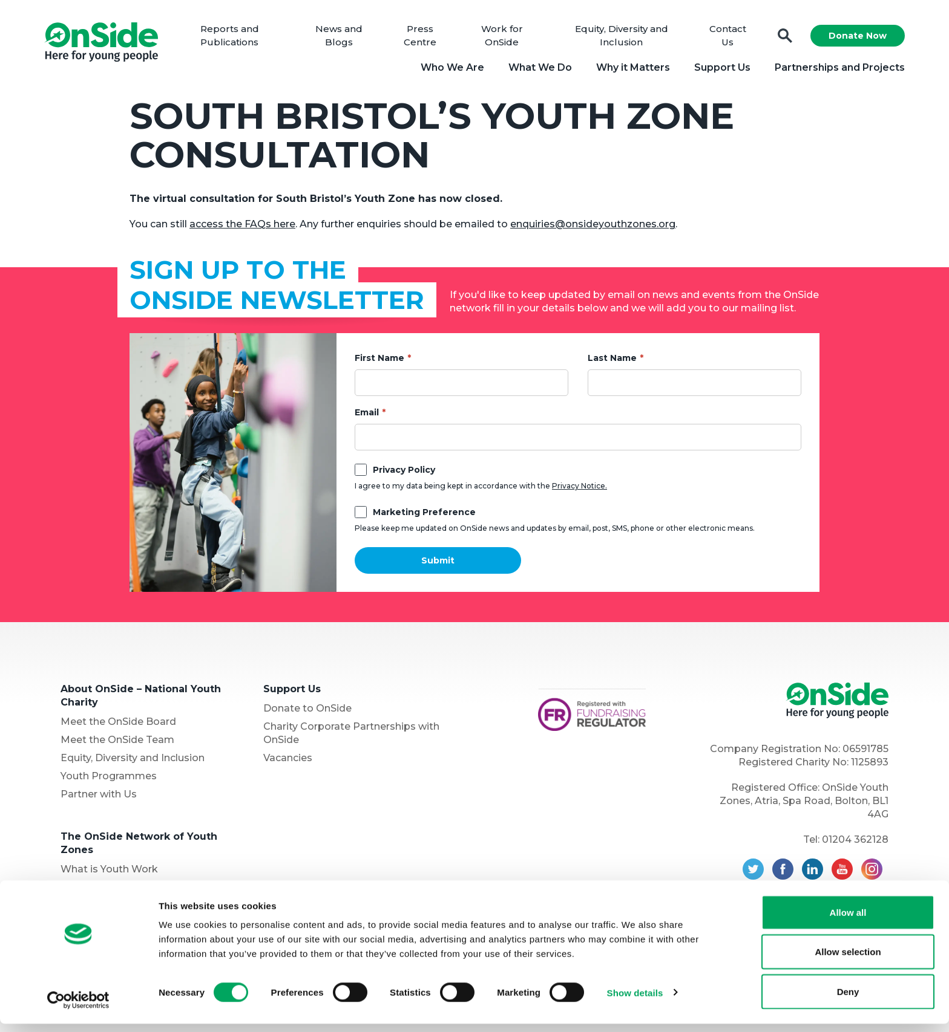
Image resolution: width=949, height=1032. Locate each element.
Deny (848, 1000)
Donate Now (853, 37)
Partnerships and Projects (835, 69)
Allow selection (848, 960)
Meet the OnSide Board (118, 725)
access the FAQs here (242, 227)
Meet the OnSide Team (117, 743)
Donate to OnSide (307, 712)
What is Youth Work (109, 872)
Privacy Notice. (579, 489)
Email (367, 416)
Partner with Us (99, 797)
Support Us (718, 69)
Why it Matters (629, 69)
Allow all (848, 920)
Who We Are (448, 69)
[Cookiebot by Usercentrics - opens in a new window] (78, 1008)
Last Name (612, 361)
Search (780, 37)
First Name (379, 361)
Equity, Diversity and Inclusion (133, 761)
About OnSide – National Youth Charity (141, 699)
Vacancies (287, 761)
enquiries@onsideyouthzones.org (592, 227)
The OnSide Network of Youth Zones (139, 846)
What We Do (536, 69)
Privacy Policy (404, 473)
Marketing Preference (424, 515)
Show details (635, 1001)
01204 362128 (855, 843)
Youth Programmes (109, 779)
